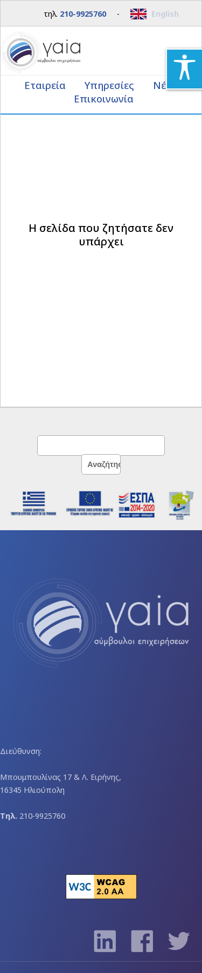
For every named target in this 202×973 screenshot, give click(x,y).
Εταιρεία (46, 85)
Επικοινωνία (104, 98)
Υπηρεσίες (111, 85)
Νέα (162, 85)
